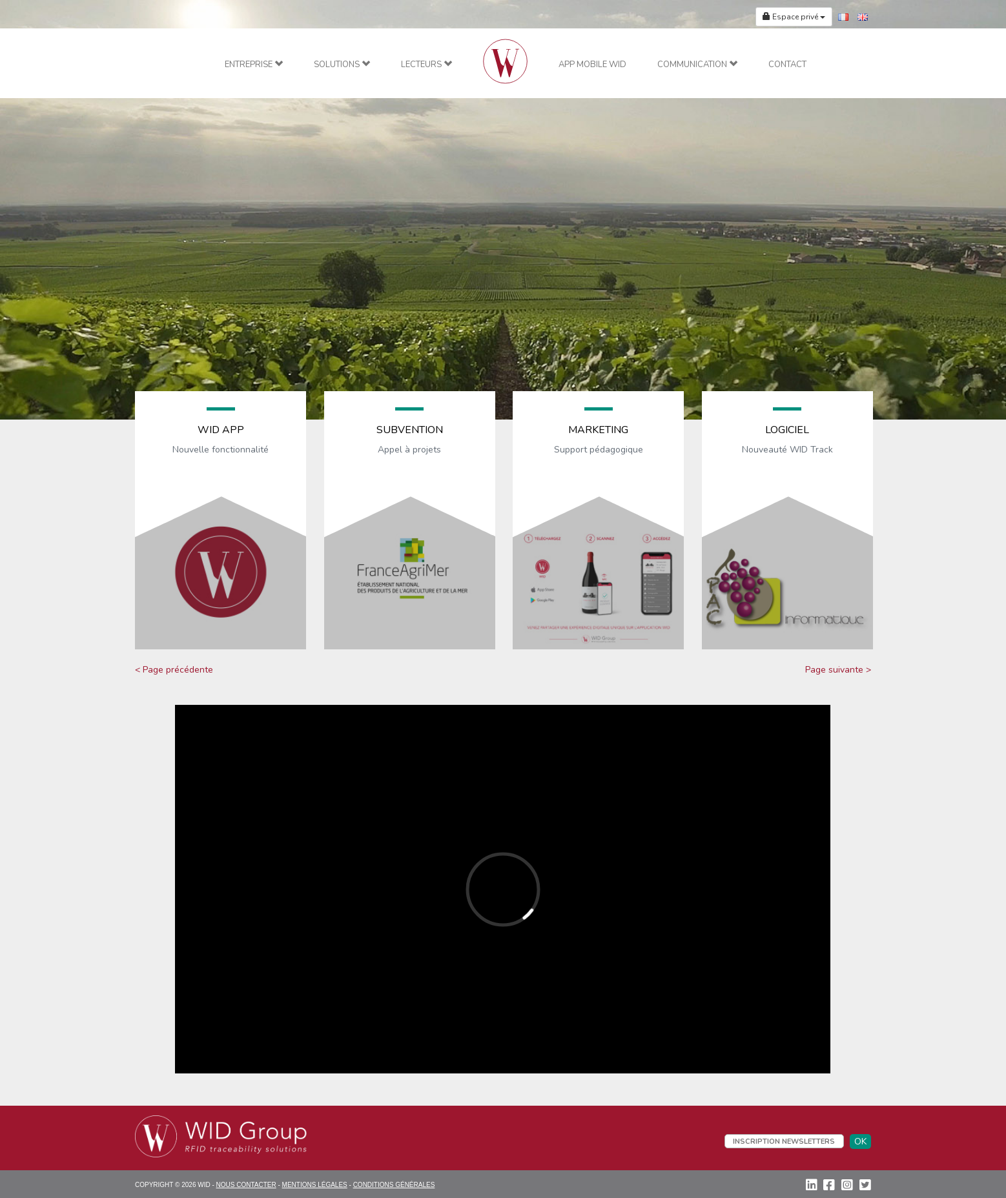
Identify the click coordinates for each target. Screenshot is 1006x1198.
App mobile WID (592, 64)
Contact (787, 64)
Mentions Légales (314, 1184)
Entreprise (254, 64)
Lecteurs (426, 64)
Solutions (342, 64)
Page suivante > (838, 670)
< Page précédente (174, 670)
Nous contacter (246, 1184)
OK (860, 1141)
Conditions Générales (394, 1184)
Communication (697, 64)
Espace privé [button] (794, 17)
